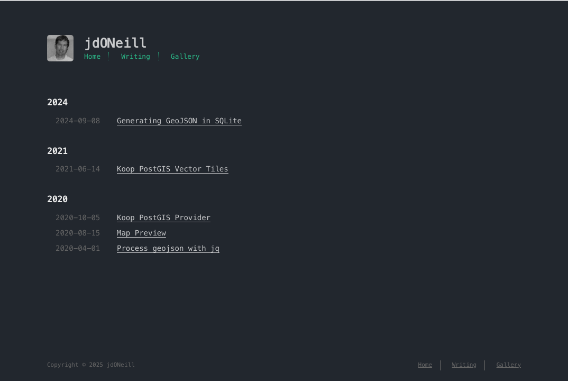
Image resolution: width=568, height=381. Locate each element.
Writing (135, 56)
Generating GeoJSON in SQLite (179, 120)
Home (92, 56)
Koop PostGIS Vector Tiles (172, 169)
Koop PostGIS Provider (163, 217)
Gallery (185, 56)
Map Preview (141, 233)
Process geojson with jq (168, 248)
